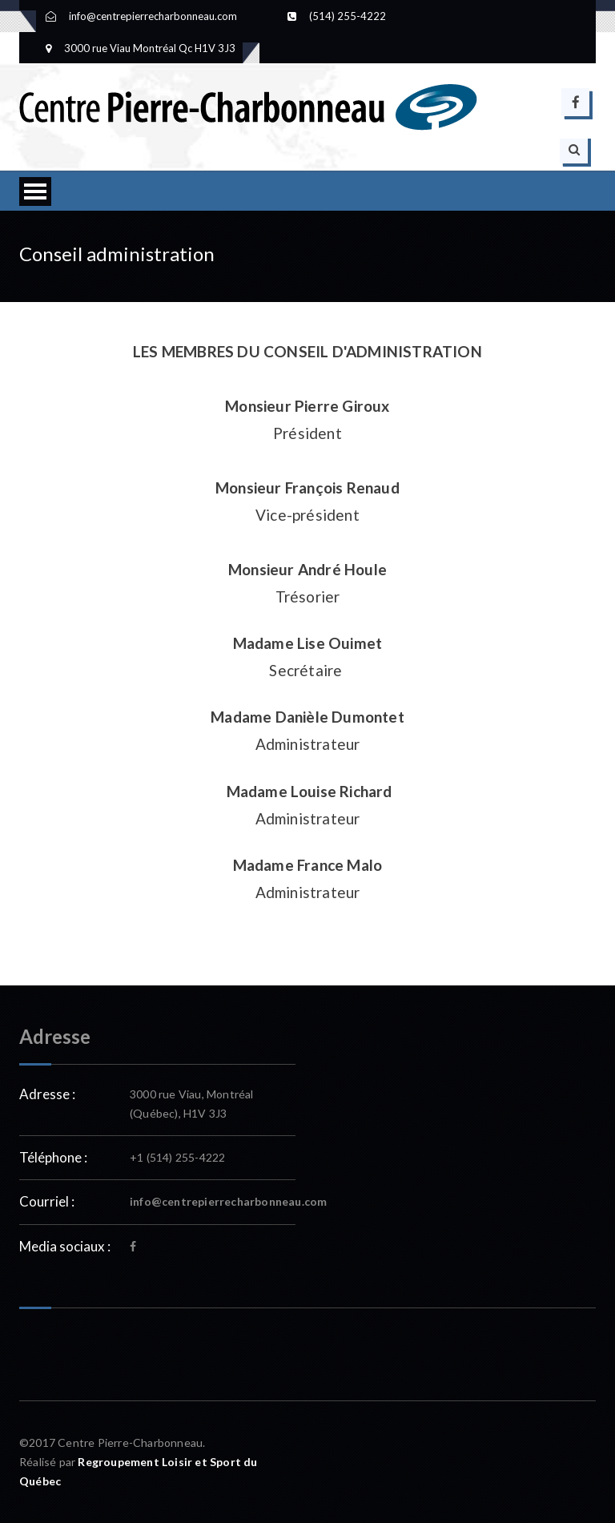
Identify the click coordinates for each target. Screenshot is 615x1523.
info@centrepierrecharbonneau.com (228, 1201)
